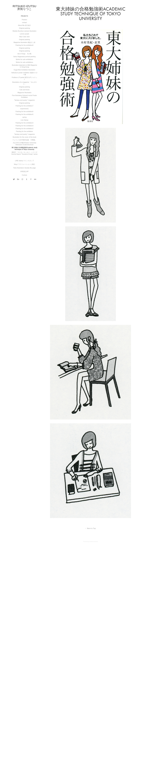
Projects (24, 16)
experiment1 (24, 108)
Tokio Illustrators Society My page (24, 168)
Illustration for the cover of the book (24, 137)
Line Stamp (24, 120)
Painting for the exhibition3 (24, 126)
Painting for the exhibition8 (24, 45)
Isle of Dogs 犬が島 (24, 54)
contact (24, 22)
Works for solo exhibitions (24, 59)
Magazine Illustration (24, 92)
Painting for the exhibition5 (24, 114)
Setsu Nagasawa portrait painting (24, 56)
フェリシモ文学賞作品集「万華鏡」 (24, 140)
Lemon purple (24, 34)
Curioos (24, 175)
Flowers (24, 19)
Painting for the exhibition (24, 131)
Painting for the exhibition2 (24, 128)
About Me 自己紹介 (24, 25)
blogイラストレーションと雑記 (24, 164)
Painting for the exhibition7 (24, 106)
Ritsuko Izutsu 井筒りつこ (26, 8)
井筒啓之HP (24, 171)
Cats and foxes (24, 90)
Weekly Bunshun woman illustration (24, 31)
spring (24, 117)
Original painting (24, 28)
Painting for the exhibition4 (24, 123)
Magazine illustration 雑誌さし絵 (24, 42)
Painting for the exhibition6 (24, 111)
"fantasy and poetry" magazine (24, 100)
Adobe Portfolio (94, 541)
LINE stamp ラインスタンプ (24, 160)
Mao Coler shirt (24, 37)
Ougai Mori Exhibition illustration (24, 70)
